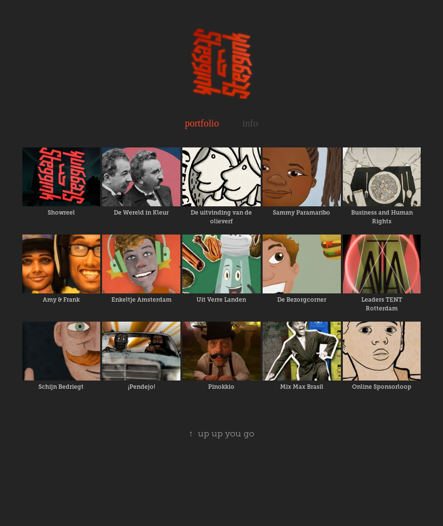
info (250, 123)
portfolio (202, 123)
